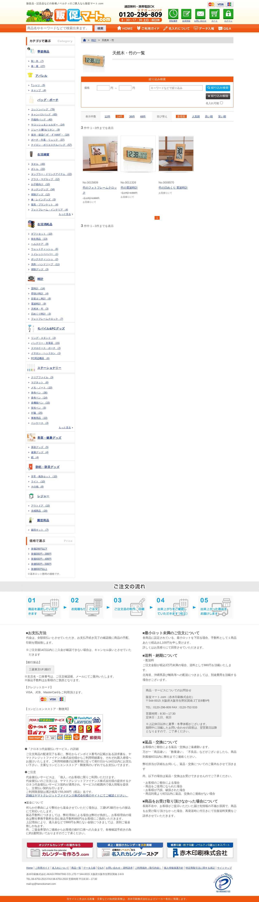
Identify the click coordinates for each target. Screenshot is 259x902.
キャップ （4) (38, 90)
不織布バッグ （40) (41, 119)
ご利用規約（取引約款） (148, 867)
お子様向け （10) (40, 184)
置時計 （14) (38, 288)
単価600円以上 (39, 569)
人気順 (196, 116)
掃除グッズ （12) (40, 194)
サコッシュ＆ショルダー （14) (48, 124)
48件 (143, 116)
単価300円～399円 (41, 553)
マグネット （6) (40, 382)
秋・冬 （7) (37, 61)
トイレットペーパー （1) (44, 254)
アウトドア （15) (40, 505)
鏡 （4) (35, 457)
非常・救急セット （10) (44, 476)
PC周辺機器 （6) (40, 358)
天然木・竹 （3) (40, 308)
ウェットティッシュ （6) (44, 249)
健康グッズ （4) (40, 452)
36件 (132, 116)
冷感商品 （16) (39, 510)
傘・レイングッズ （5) (43, 199)
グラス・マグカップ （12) (45, 179)
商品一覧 (76, 867)
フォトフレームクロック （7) (47, 319)
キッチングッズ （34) (43, 189)
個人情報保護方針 (173, 867)
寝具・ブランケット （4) (44, 204)
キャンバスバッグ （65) (44, 114)
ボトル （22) (38, 169)
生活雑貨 (43, 154)
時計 (40, 279)
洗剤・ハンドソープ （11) (45, 264)
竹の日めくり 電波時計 (173, 187)
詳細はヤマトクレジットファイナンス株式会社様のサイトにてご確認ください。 (77, 795)
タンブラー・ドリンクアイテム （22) (51, 174)
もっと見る (65, 214)
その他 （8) (37, 486)
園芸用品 (43, 520)
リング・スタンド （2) (43, 338)
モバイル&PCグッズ (51, 328)
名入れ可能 (212, 103)
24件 (120, 116)
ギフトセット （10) (41, 233)
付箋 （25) (37, 413)
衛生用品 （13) (39, 239)
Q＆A (101, 867)
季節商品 (43, 51)
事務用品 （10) (39, 418)
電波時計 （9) (38, 303)
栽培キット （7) (40, 529)
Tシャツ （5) (38, 85)
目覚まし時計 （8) (41, 298)
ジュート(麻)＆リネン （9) (45, 129)
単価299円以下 (39, 548)
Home (29, 867)
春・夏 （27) (38, 66)
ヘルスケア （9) (40, 244)
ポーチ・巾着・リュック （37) (48, 139)
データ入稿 (89, 867)
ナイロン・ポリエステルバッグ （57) (51, 145)
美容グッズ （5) (40, 447)
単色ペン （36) (39, 392)
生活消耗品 (44, 224)
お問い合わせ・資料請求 (119, 867)
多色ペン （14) (39, 397)
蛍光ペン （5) (38, 407)
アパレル (41, 75)
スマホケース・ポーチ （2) (46, 348)
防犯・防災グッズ (48, 467)
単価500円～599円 (41, 564)
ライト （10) (38, 481)
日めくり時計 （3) (41, 313)
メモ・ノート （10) (41, 387)
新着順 (181, 116)
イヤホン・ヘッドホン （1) (46, 353)
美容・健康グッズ (49, 437)
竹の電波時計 (129, 187)
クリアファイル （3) (42, 377)
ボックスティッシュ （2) (44, 259)
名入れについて (60, 867)
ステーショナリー (49, 367)
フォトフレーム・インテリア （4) (49, 209)
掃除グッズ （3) (40, 269)
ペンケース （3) (40, 423)
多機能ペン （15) (40, 402)
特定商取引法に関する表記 (200, 867)
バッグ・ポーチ (47, 100)
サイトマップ (224, 867)
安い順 (222, 116)
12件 (107, 116)
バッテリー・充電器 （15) (45, 343)
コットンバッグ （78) (43, 109)
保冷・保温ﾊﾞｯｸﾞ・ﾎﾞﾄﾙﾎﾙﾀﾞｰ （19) (50, 134)
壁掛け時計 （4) (40, 293)
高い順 (209, 116)
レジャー (43, 496)
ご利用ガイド (42, 867)
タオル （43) (38, 164)
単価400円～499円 (41, 558)
